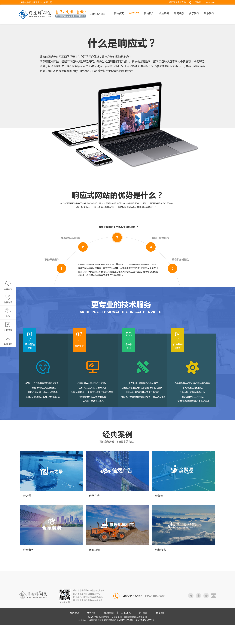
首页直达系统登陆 (177, 2)
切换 (103, 14)
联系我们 (160, 613)
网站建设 (74, 613)
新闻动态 (126, 613)
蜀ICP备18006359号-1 (145, 620)
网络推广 (91, 613)
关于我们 (143, 613)
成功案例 (109, 613)
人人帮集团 (116, 617)
